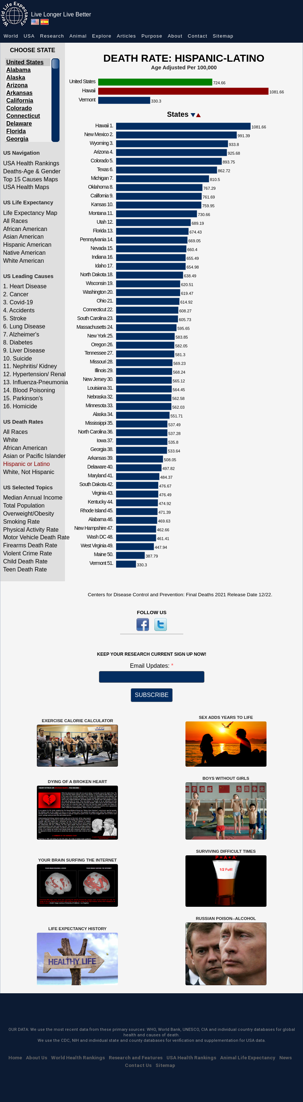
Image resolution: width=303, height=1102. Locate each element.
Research (52, 36)
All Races (15, 221)
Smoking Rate (21, 522)
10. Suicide (17, 358)
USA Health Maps (26, 187)
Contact (197, 36)
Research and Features (135, 1057)
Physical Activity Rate (30, 530)
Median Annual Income (32, 497)
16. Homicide (20, 406)
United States (24, 62)
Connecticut (23, 116)
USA (29, 36)
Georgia (17, 139)
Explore (101, 36)
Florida (16, 131)
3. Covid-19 (18, 302)
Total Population (24, 505)
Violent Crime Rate (27, 553)
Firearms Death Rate (30, 545)
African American (25, 229)
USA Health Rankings (31, 163)
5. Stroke (14, 318)
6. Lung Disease (24, 326)
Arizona (17, 85)
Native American (24, 253)
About (175, 36)
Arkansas (19, 93)
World (11, 36)
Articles (126, 36)
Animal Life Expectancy (247, 1057)
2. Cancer (15, 294)
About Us (36, 1057)
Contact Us (138, 1065)
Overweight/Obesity (28, 513)
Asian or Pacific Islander (33, 456)
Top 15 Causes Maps (30, 179)
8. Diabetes (17, 342)
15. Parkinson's (23, 398)
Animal (78, 36)
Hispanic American (27, 245)
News (285, 1057)
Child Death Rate (25, 561)
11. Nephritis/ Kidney (30, 366)
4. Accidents (18, 310)
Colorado (19, 108)
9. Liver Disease (24, 350)
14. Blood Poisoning (29, 390)
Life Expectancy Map (30, 213)
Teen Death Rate (25, 569)
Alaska (15, 77)
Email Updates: (150, 666)
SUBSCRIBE (151, 695)
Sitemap (223, 36)
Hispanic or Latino (26, 464)
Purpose (151, 36)
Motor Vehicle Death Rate (33, 537)
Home (15, 1057)
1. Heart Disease (24, 286)
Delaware (19, 123)
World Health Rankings (78, 1057)
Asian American (23, 237)
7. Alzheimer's (21, 334)
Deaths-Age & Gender (31, 171)
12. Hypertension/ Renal (33, 374)
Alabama (18, 70)
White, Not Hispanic (28, 472)
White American (23, 261)
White (10, 440)
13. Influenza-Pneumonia (33, 382)
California (19, 100)
